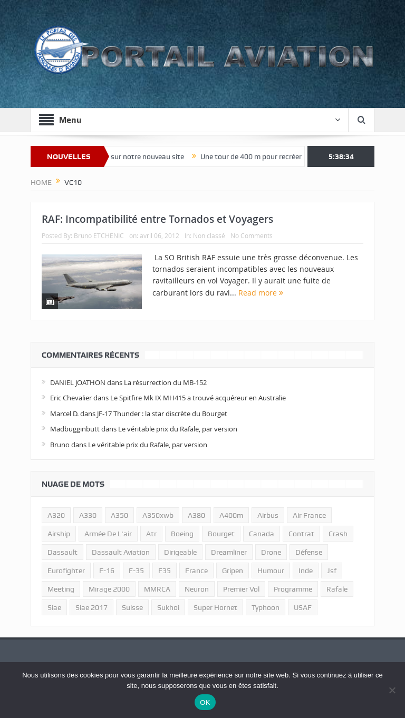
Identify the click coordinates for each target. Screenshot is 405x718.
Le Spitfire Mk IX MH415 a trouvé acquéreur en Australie (198, 397)
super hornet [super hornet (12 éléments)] (215, 607)
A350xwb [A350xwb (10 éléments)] (157, 515)
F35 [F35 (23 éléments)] (164, 570)
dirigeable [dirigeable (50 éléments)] (180, 552)
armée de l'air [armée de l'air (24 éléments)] (108, 533)
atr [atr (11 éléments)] (151, 533)
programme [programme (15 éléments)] (293, 589)
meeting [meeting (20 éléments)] (60, 589)
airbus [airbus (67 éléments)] (267, 515)
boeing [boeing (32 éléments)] (182, 533)
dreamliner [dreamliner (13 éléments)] (229, 552)
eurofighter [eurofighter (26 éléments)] (66, 570)
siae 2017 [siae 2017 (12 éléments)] (91, 607)
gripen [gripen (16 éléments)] (232, 570)
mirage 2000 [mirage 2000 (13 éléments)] (109, 589)
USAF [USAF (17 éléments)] (303, 607)
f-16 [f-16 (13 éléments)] (106, 570)
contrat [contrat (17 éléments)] (301, 533)
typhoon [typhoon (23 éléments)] (265, 607)
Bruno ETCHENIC (99, 235)
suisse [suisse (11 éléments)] (132, 607)
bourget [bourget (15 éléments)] (221, 533)
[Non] (392, 690)
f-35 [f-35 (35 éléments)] (136, 570)
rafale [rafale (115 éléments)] (337, 589)
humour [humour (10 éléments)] (270, 570)
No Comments (251, 235)
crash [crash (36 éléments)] (338, 533)
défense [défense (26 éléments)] (308, 552)
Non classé (209, 235)
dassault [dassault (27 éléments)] (62, 552)
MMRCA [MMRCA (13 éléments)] (157, 589)
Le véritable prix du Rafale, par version (177, 429)
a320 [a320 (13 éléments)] (56, 515)
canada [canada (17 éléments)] (261, 533)
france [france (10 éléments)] (196, 570)
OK (205, 702)
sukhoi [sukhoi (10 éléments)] (168, 607)
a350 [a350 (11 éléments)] (119, 515)
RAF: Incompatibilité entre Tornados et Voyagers (157, 219)
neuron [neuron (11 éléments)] (197, 589)
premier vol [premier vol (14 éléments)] (241, 589)
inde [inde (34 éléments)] (305, 570)
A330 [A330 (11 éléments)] (88, 515)
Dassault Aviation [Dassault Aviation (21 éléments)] (121, 552)
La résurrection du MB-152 (165, 382)
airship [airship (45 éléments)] (58, 533)
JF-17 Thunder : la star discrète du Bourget (162, 413)
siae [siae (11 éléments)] (54, 607)
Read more (260, 293)
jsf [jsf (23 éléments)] (331, 570)
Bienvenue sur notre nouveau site (138, 156)
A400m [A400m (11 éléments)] (231, 515)
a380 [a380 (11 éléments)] (196, 515)
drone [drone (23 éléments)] (271, 552)
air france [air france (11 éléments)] (309, 515)
